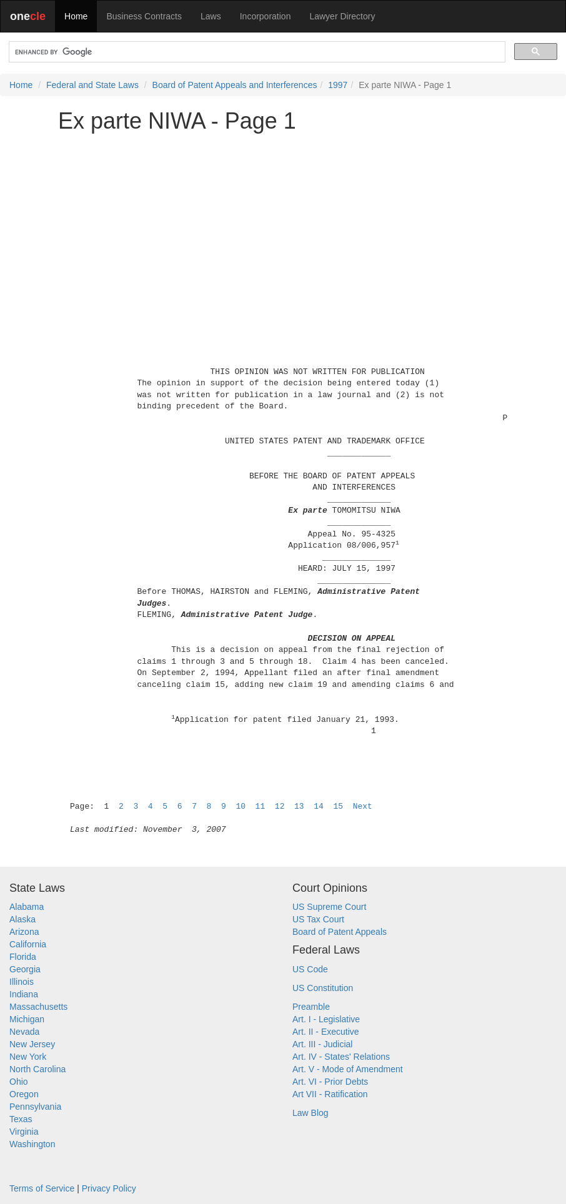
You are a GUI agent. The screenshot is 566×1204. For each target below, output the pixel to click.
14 (319, 806)
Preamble (311, 1007)
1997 (337, 85)
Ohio (18, 1082)
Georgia (25, 969)
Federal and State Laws (92, 85)
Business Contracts (144, 16)
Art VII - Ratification (330, 1094)
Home (75, 16)
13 (299, 806)
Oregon (24, 1094)
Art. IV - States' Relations (341, 1057)
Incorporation (265, 16)
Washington (32, 1144)
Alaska (22, 919)
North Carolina (37, 1069)
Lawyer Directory (342, 16)
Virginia (23, 1132)
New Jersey (32, 1044)
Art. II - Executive (325, 1032)
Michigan (26, 1019)
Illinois (21, 982)
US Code (310, 969)
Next (362, 806)
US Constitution (322, 988)
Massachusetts (38, 1007)
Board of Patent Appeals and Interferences (234, 85)
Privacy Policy (109, 1188)
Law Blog (310, 1113)
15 (338, 806)
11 (261, 806)
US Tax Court (318, 919)
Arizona (24, 932)
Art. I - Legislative (326, 1019)
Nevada (24, 1032)
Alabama (26, 907)
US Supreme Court (329, 907)
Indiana (23, 994)
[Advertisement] (283, 229)
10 (241, 806)
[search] (256, 52)
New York (27, 1057)
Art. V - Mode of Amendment (347, 1069)
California (27, 944)
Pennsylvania (35, 1107)
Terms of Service (41, 1188)
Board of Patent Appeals (339, 932)
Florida (22, 957)
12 (280, 806)
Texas (20, 1119)
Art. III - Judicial (322, 1044)
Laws (211, 16)
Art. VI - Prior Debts (330, 1082)
